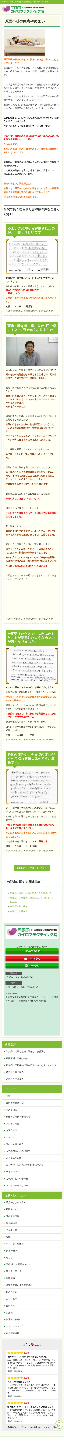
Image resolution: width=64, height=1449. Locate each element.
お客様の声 (11, 1130)
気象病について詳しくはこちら (32, 868)
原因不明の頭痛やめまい (18, 1058)
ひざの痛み (11, 1250)
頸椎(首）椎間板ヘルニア (18, 1264)
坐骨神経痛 (11, 1223)
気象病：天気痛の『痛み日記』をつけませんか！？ (31, 1065)
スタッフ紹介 (12, 1123)
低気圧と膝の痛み (19, 906)
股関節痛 (10, 1278)
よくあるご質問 (13, 1158)
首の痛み (10, 1306)
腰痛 (8, 1237)
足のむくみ (11, 1292)
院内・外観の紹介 (15, 1144)
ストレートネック (15, 1326)
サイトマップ (12, 1172)
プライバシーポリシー (17, 1185)
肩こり (9, 1257)
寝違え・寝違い (13, 1319)
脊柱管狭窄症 (12, 1216)
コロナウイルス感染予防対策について (24, 1165)
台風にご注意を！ (19, 911)
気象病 (9, 1312)
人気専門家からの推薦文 (18, 1151)
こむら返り (11, 1299)
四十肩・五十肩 (13, 1271)
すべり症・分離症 (15, 1244)
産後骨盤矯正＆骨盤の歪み (19, 1285)
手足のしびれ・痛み (16, 1202)
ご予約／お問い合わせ (17, 1179)
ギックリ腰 (11, 1230)
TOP (8, 1096)
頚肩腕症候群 (12, 1333)
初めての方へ (12, 1110)
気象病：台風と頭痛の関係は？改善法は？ (31, 893)
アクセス (10, 1137)
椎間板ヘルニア (13, 1209)
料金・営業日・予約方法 (18, 1116)
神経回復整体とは (15, 1103)
